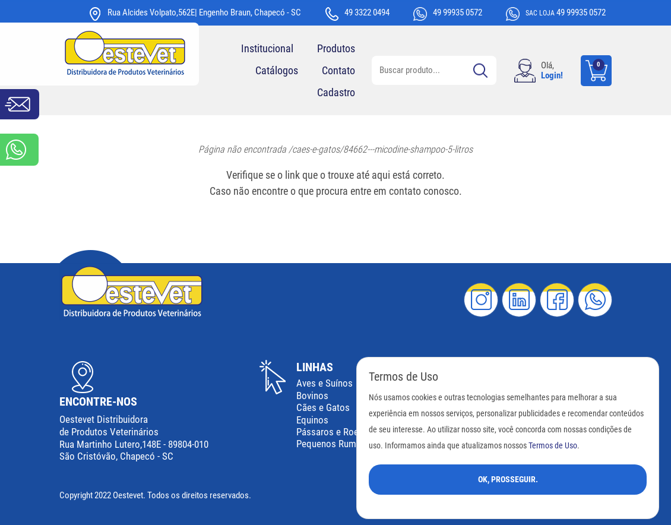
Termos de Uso (552, 446)
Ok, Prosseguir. (508, 479)
